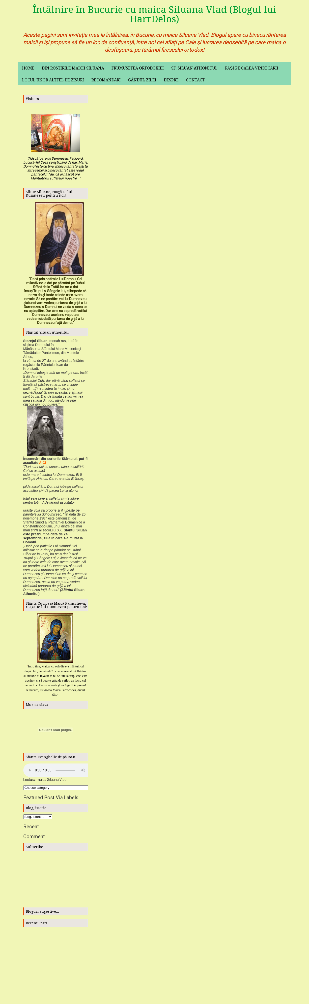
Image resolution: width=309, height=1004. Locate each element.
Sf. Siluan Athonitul (194, 68)
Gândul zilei (142, 80)
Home (28, 68)
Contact (195, 80)
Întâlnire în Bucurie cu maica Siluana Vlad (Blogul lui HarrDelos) (154, 14)
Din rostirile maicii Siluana (73, 68)
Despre (171, 80)
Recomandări (106, 80)
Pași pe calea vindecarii (251, 68)
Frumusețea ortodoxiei (138, 68)
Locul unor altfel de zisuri (53, 80)
